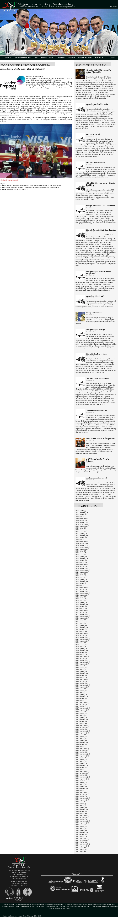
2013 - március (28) (82, 809)
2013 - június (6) (81, 804)
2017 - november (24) (82, 704)
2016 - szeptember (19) (83, 731)
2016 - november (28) (82, 727)
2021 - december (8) (82, 610)
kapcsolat (99, 57)
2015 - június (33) (81, 760)
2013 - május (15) (81, 806)
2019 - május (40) (81, 670)
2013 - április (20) (81, 807)
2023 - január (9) (81, 585)
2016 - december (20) (82, 725)
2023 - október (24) (82, 568)
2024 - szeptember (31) (83, 547)
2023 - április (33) (81, 580)
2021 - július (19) (81, 620)
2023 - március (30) (82, 582)
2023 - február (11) (81, 583)
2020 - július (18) (81, 643)
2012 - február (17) (81, 834)
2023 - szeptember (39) (83, 570)
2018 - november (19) (82, 681)
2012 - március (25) (82, 832)
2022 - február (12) (81, 606)
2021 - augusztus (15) (82, 618)
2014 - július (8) (80, 781)
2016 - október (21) (82, 729)
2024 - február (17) (81, 560)
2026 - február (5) (81, 515)
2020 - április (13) (81, 649)
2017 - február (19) (81, 721)
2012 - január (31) (81, 836)
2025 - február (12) (81, 537)
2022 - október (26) (82, 591)
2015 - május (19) (81, 762)
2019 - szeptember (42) (83, 662)
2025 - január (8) (81, 539)
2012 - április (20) (81, 830)
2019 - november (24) (82, 658)
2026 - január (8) (81, 516)
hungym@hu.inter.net (19, 878)
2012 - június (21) (81, 827)
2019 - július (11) (81, 666)
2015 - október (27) (82, 752)
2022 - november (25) (82, 589)
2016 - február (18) (81, 744)
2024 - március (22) (82, 559)
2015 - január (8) (81, 769)
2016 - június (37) (81, 737)
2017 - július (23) (81, 712)
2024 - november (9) (82, 543)
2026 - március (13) (82, 513)
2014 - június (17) (81, 783)
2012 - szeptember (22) (83, 821)
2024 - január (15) (81, 562)
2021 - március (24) (82, 627)
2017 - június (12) (81, 714)
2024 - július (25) (81, 551)
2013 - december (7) (82, 792)
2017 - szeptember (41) (83, 708)
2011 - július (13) (81, 848)
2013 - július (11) (81, 802)
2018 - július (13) (81, 689)
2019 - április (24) (81, 672)
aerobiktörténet (85, 57)
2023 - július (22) (81, 574)
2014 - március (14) (82, 788)
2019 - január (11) (81, 677)
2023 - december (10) (82, 564)
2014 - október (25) (82, 775)
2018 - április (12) (81, 695)
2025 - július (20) (81, 528)
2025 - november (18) (82, 520)
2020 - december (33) (82, 633)
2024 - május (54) (81, 555)
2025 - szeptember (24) (83, 524)
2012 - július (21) (81, 825)
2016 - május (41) (81, 739)
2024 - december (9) (82, 541)
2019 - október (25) (82, 660)
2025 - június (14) (81, 530)
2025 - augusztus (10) (82, 526)
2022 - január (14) (81, 608)
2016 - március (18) (82, 742)
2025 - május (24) (81, 532)
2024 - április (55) (81, 557)
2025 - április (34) (81, 534)
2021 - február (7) (81, 629)
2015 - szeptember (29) (83, 754)
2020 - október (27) (82, 637)
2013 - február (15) (81, 811)
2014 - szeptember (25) (83, 777)
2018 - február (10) (81, 698)
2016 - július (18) (81, 735)
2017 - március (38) (82, 719)
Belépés (113, 7)
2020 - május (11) (81, 647)
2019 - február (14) (81, 675)
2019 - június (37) (81, 668)
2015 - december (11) (82, 748)
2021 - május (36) (81, 624)
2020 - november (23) (82, 635)
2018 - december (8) (82, 679)
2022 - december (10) (82, 587)
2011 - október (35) (81, 842)
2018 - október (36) (82, 683)
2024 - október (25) (82, 545)
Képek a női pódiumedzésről (9, 180)
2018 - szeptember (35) (83, 685)
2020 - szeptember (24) (83, 639)
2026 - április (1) (81, 511)
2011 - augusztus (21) (82, 846)
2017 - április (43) (81, 717)
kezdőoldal (7, 57)
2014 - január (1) (81, 790)
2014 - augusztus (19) (82, 779)
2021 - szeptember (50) (83, 616)
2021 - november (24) (82, 612)
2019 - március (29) (82, 673)
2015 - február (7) (81, 767)
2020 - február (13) (81, 652)
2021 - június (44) (81, 622)
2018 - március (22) (82, 696)
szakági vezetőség (23, 57)
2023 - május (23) (81, 578)
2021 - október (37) (82, 614)
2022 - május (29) (81, 601)
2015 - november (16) (82, 750)
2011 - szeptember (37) (83, 844)
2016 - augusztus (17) (82, 733)
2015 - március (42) (82, 765)
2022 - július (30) (81, 597)
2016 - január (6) (81, 746)
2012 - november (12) (82, 817)
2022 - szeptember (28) (83, 593)
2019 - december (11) (82, 656)
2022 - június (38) (81, 599)
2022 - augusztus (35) (82, 595)
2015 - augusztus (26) (82, 756)
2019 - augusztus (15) (82, 664)
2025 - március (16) (82, 536)
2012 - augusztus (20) (82, 823)
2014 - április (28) (81, 786)
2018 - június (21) (81, 691)
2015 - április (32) (81, 763)
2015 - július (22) (81, 758)
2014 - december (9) (82, 771)
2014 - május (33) (81, 785)
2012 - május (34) (81, 829)
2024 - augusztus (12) (82, 549)
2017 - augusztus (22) (82, 710)
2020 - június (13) (81, 645)
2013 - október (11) (81, 796)
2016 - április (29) (81, 740)
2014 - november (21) (82, 773)
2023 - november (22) (82, 566)
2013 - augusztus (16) (82, 800)
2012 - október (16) (82, 819)
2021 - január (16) (81, 631)
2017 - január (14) (81, 723)
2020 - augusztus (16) (82, 641)
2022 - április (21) (81, 603)
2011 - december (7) (82, 838)
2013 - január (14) (81, 813)
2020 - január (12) (81, 654)
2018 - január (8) (81, 700)
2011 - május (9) (81, 852)
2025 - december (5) (82, 518)
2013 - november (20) (82, 794)
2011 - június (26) (81, 850)
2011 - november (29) (82, 840)
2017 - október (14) (82, 706)
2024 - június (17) (81, 553)
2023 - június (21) (81, 576)
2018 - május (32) (81, 693)
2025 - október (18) (82, 522)
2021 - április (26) (81, 626)
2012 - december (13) (82, 815)
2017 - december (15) (82, 702)
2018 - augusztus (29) (82, 687)
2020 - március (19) (82, 650)
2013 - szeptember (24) (83, 798)
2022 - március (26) (82, 605)
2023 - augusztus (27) (82, 572)
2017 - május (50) (81, 716)
